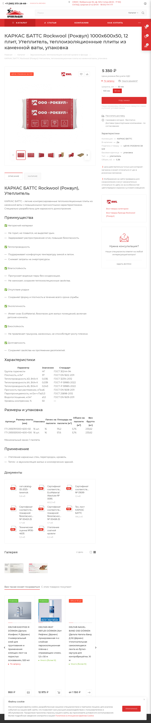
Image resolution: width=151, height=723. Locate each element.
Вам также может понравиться (22, 586)
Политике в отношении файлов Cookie (74, 715)
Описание (13, 176)
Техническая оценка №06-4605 (26, 530)
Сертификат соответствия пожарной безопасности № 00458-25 (54, 513)
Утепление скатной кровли (53, 530)
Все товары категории (117, 208)
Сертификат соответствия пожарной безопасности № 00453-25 (26, 513)
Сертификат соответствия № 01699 (82, 489)
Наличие (32, 176)
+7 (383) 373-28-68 (15, 3)
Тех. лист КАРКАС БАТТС (80, 510)
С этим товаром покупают (56, 586)
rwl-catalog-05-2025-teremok (25, 489)
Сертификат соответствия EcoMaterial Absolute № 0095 (54, 492)
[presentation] (4, 648)
